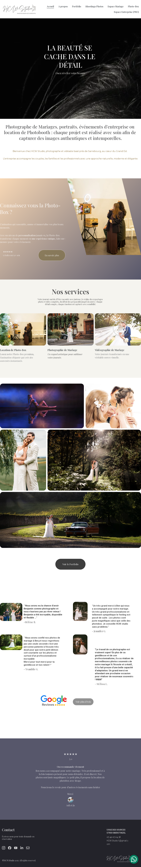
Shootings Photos (94, 6)
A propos (63, 6)
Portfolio (76, 6)
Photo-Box (133, 6)
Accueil (50, 6)
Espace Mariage (116, 6)
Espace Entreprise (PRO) (126, 11)
